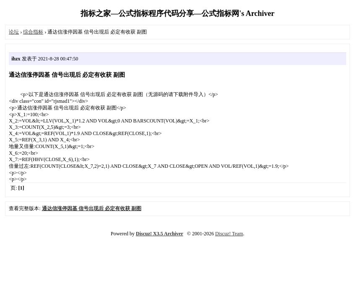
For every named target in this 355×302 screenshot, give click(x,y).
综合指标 (33, 32)
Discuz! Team (229, 234)
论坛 (14, 32)
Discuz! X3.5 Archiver (159, 234)
